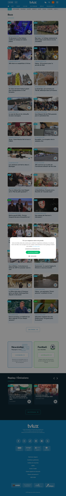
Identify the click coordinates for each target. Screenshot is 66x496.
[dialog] (33, 248)
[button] (33, 249)
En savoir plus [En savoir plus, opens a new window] (36, 246)
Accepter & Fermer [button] (33, 252)
